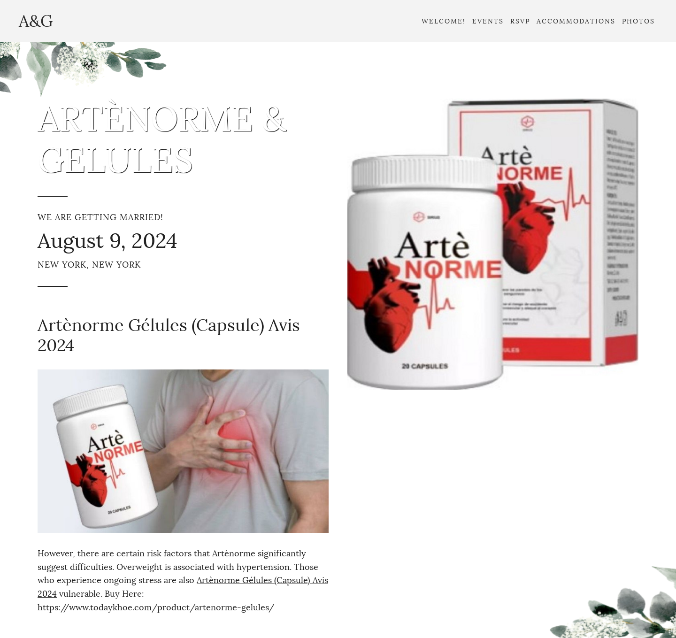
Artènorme (233, 553)
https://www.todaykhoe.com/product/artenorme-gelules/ (156, 607)
